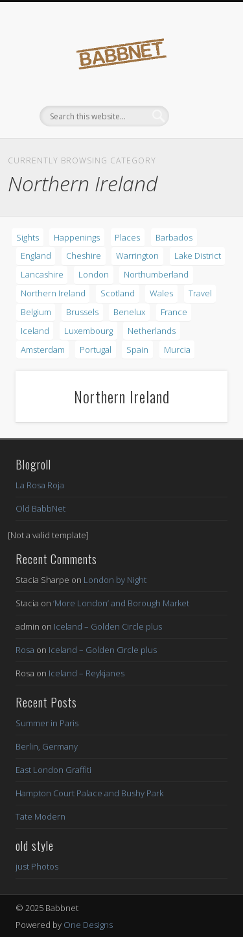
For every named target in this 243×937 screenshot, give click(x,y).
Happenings (77, 237)
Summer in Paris (47, 723)
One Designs (88, 925)
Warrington (137, 255)
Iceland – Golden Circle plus (108, 626)
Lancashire (42, 274)
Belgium (36, 312)
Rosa (25, 650)
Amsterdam (43, 349)
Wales (161, 293)
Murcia (177, 349)
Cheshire (83, 255)
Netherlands (152, 331)
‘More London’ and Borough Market (121, 603)
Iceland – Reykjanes (86, 673)
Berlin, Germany (47, 746)
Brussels (82, 312)
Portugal (95, 349)
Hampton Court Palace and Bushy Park (89, 793)
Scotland (117, 293)
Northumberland (156, 274)
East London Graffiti (53, 770)
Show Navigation (196, 116)
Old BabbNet (40, 508)
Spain (137, 349)
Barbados (174, 237)
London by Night (115, 580)
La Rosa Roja (40, 485)
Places (127, 237)
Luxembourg (88, 331)
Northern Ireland (53, 293)
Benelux (129, 312)
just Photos (37, 866)
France (174, 312)
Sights (27, 237)
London (93, 274)
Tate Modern (40, 816)
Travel (200, 293)
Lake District (197, 255)
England (36, 255)
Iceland (35, 331)
